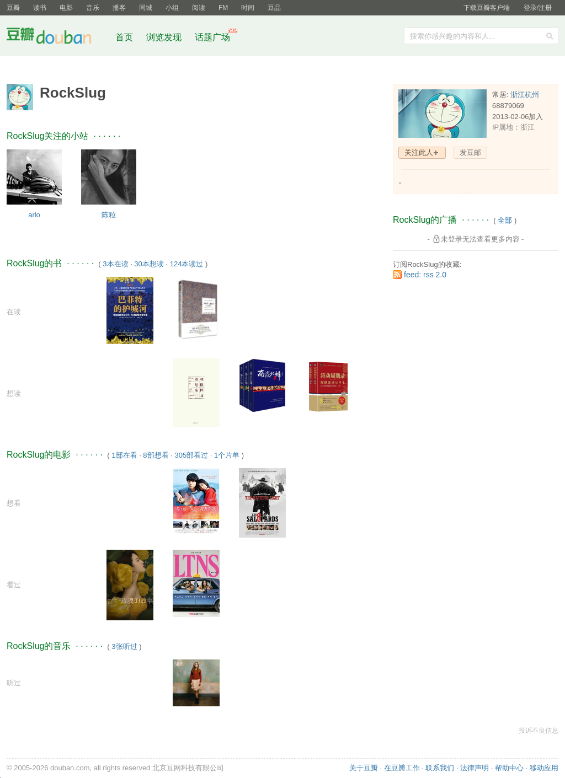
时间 (247, 8)
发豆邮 (470, 152)
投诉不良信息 (538, 730)
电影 (66, 8)
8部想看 (155, 455)
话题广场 (212, 37)
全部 (505, 220)
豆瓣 (13, 8)
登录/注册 (538, 8)
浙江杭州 (524, 94)
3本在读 (115, 264)
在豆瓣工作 (402, 768)
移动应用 (544, 768)
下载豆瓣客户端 (486, 8)
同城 (145, 8)
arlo (34, 215)
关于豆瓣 (363, 768)
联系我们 (439, 768)
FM (223, 8)
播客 (119, 8)
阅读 (198, 8)
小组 (172, 8)
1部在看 (124, 455)
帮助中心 (509, 768)
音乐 (92, 8)
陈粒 (109, 215)
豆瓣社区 (57, 37)
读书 (39, 8)
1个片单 (226, 455)
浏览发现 (165, 37)
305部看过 (191, 455)
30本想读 (148, 264)
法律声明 (474, 768)
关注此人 (418, 152)
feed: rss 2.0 (425, 274)
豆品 (274, 8)
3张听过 (124, 646)
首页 (124, 37)
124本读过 (187, 264)
